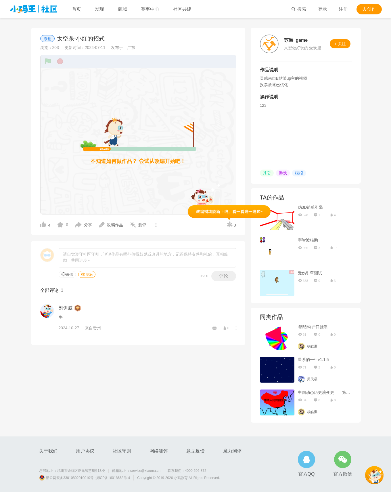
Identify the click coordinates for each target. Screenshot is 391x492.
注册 (343, 9)
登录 (322, 9)
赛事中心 (150, 9)
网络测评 (159, 451)
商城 (122, 9)
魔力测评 (232, 451)
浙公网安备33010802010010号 (69, 478)
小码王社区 (33, 9)
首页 (76, 9)
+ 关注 (340, 43)
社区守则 (122, 451)
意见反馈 (195, 451)
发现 (99, 9)
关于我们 (48, 451)
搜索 (298, 9)
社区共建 (182, 9)
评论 (223, 275)
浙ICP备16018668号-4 (112, 478)
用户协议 (85, 451)
